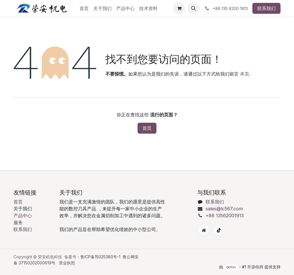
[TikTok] (219, 230)
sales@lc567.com (224, 208)
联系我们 (266, 8)
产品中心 (22, 215)
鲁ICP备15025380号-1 (100, 256)
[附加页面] (204, 230)
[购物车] (179, 8)
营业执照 (67, 262)
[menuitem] (84, 8)
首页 (147, 128)
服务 (18, 222)
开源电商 (255, 266)
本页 (244, 74)
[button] (193, 8)
